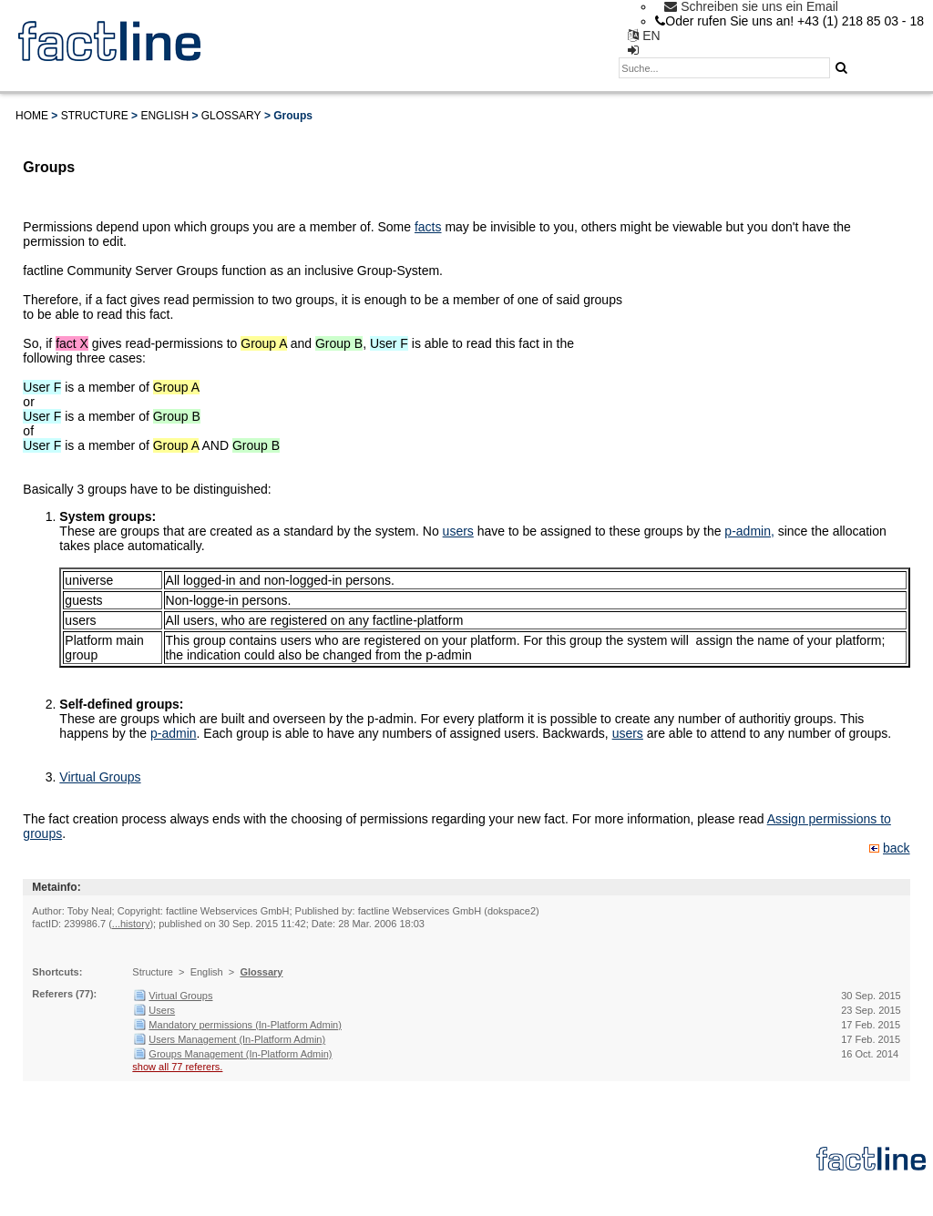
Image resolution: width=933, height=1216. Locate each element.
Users (162, 1010)
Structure (94, 115)
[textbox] (724, 67)
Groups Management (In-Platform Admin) (240, 1053)
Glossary (231, 115)
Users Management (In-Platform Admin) (237, 1039)
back (896, 848)
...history (131, 923)
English (164, 115)
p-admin (173, 733)
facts (428, 227)
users (458, 531)
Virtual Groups (99, 777)
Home (31, 115)
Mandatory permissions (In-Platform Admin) (245, 1024)
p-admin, (749, 531)
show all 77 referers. (177, 1066)
